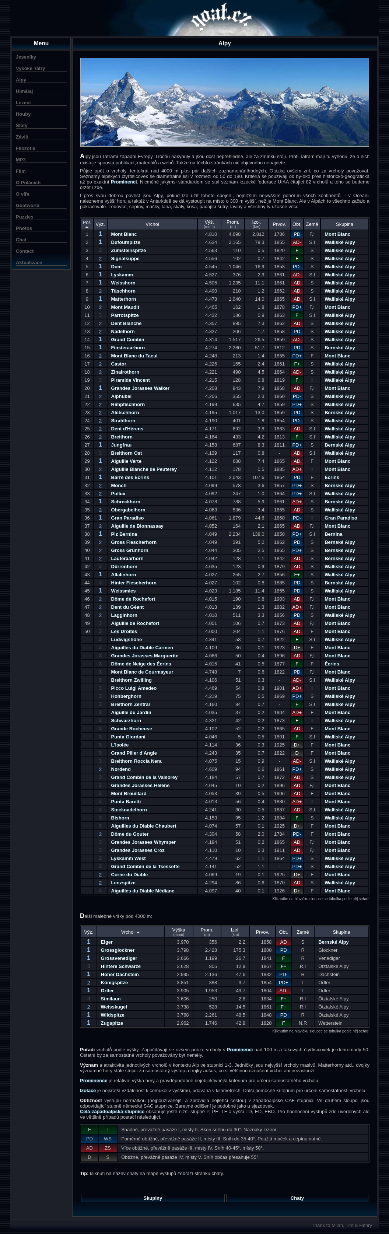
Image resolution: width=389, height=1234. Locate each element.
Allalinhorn (123, 574)
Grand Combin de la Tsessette (145, 866)
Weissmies (123, 591)
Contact (25, 251)
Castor (118, 364)
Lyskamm (122, 274)
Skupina (344, 224)
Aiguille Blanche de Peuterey (144, 469)
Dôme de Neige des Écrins (141, 664)
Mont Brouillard (129, 793)
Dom (116, 266)
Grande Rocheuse (131, 728)
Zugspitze (112, 1023)
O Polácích (28, 182)
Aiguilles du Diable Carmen (142, 647)
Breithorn (122, 437)
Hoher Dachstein (120, 974)
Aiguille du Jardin (131, 712)
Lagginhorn (124, 615)
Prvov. (279, 224)
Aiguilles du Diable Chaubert (143, 826)
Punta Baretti (126, 801)
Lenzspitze (123, 882)
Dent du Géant (127, 607)
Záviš (22, 137)
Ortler (107, 990)
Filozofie (25, 148)
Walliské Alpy (340, 242)
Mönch (119, 485)
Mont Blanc (124, 234)
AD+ (297, 469)
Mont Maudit (125, 307)
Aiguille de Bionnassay (137, 526)
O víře (22, 194)
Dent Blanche (126, 323)
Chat (21, 239)
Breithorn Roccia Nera (136, 761)
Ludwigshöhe (126, 639)
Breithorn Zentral (130, 704)
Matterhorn (123, 299)
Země (312, 224)
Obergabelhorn (128, 510)
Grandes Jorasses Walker (140, 388)
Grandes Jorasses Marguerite (145, 655)
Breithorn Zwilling (131, 680)
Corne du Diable (129, 874)
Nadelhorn (123, 331)
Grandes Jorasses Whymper (143, 842)
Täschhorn (123, 291)
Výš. (209, 224)
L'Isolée (120, 745)
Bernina (333, 534)
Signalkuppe (125, 258)
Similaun (111, 998)
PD (297, 234)
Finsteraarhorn (128, 347)
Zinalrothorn (125, 372)
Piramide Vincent (130, 380)
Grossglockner (118, 950)
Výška (178, 932)
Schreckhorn (125, 501)
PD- (297, 266)
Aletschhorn (125, 412)
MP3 (21, 159)
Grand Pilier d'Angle (134, 753)
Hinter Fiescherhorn (134, 582)
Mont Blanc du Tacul (134, 356)
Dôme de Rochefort (133, 599)
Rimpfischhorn (128, 404)
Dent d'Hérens (127, 428)
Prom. (233, 224)
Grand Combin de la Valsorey (144, 777)
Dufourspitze (125, 242)
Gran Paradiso (127, 518)
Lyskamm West (128, 858)
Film (21, 171)
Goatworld (27, 205)
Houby (23, 114)
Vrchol (152, 224)
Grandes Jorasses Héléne (140, 785)
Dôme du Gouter (130, 834)
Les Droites (124, 631)
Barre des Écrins (130, 477)
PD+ (297, 307)
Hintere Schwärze (121, 966)
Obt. (297, 224)
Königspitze (114, 982)
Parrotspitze (125, 315)
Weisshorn (123, 283)
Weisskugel (114, 1007)
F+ (297, 364)
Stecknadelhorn (129, 809)
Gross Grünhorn (129, 550)
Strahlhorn (123, 420)
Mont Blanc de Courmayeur (142, 672)
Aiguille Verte (126, 461)
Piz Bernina (124, 534)
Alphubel (121, 396)
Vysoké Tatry (30, 68)
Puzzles (25, 217)
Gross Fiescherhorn (134, 542)
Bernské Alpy (340, 347)
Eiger (107, 942)
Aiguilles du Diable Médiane (143, 891)
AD (297, 283)
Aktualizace (29, 262)
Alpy (21, 80)
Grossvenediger (119, 958)
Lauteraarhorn (127, 558)
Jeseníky (26, 57)
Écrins (332, 477)
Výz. (100, 224)
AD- (297, 242)
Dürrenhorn (124, 566)
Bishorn (120, 818)
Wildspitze (113, 1015)
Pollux (118, 493)
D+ (297, 647)
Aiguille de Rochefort (135, 623)
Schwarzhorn (126, 720)
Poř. (87, 224)
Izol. (256, 224)
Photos (24, 228)
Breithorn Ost (126, 453)
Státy (22, 125)
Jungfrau (121, 445)
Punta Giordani (128, 737)
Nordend (121, 769)
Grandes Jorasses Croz (138, 850)
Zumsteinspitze (128, 250)
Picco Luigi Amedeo (134, 688)
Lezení (23, 102)
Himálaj (24, 91)
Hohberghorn (126, 696)
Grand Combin (127, 339)
